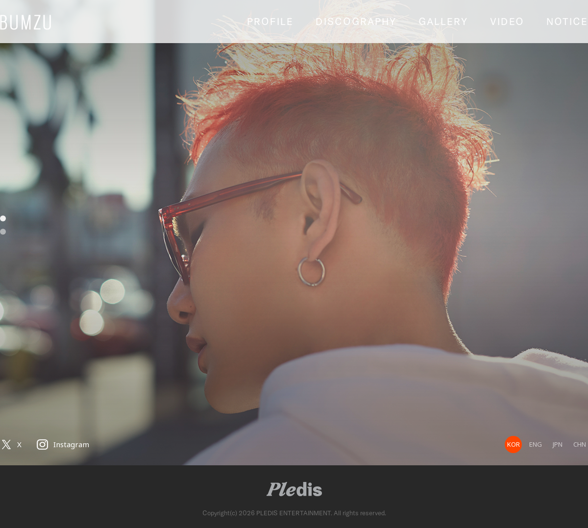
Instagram (71, 444)
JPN (558, 444)
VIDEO (507, 21)
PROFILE (270, 21)
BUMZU (44, 22)
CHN (579, 444)
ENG (535, 444)
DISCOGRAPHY (356, 21)
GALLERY (443, 21)
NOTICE (567, 21)
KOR (513, 444)
